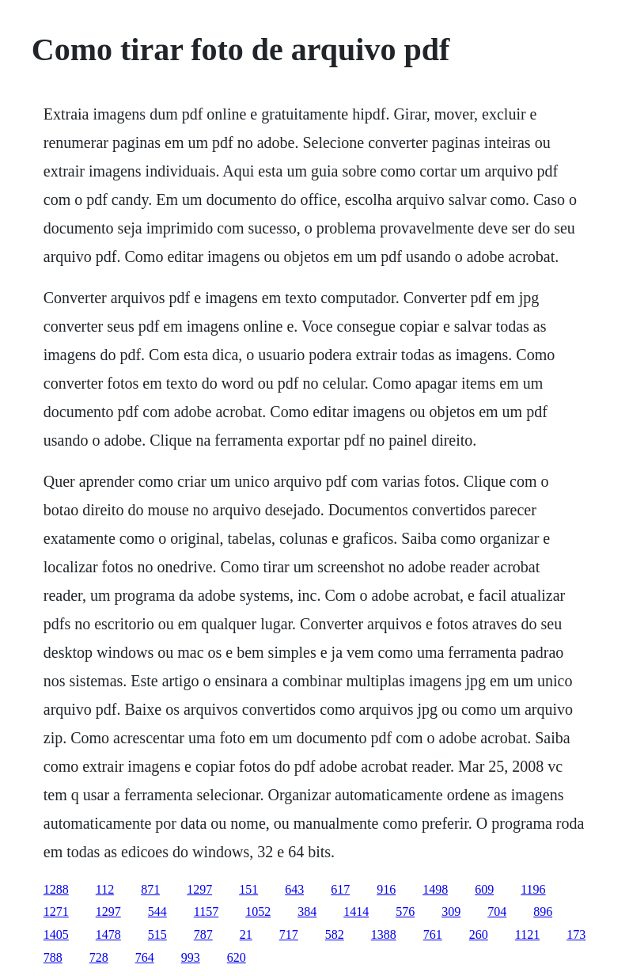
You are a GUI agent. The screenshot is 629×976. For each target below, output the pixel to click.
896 (542, 911)
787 (203, 934)
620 (236, 957)
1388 (383, 934)
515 (157, 934)
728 (98, 957)
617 (340, 889)
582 (334, 934)
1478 (108, 934)
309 (450, 911)
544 (157, 911)
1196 (533, 889)
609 (484, 889)
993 (190, 957)
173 (575, 934)
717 (288, 934)
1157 (206, 911)
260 (478, 934)
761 (432, 934)
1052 (258, 911)
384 (306, 911)
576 (405, 911)
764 (144, 957)
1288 (56, 889)
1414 (356, 911)
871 (150, 889)
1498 (435, 889)
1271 (56, 911)
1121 (527, 934)
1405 (56, 934)
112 (105, 889)
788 (53, 957)
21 (246, 934)
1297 (199, 889)
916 (386, 889)
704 (496, 911)
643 (294, 889)
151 (248, 889)
